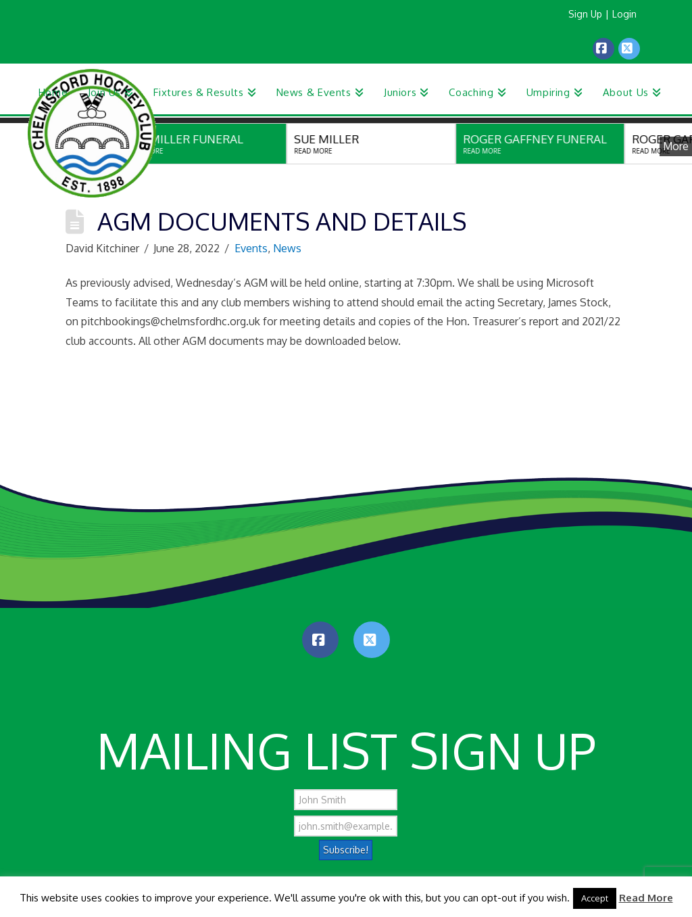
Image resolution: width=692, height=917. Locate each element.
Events (251, 248)
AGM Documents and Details (281, 221)
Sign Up (585, 14)
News (287, 248)
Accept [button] (594, 898)
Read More (646, 897)
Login (624, 14)
